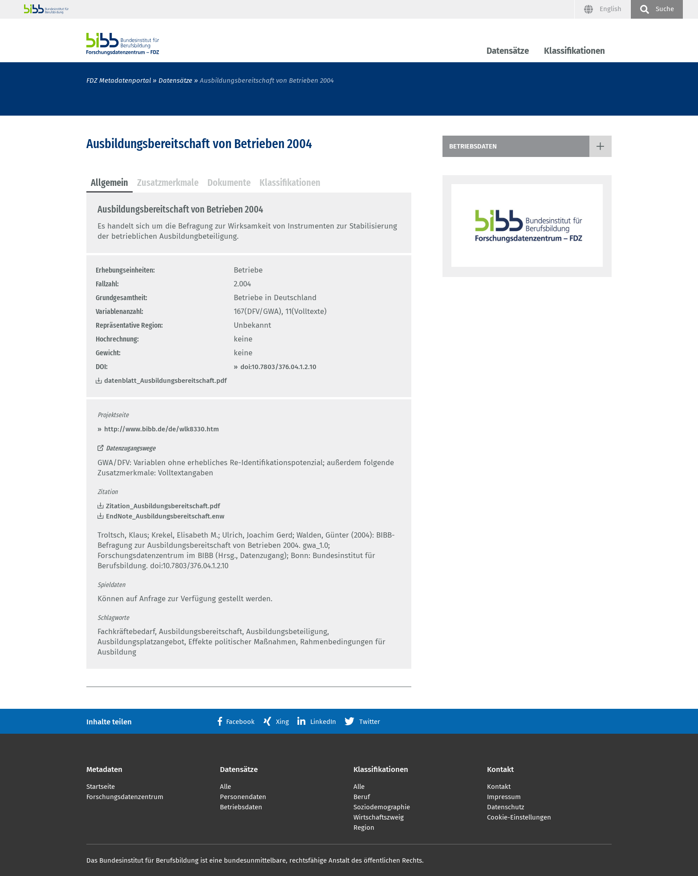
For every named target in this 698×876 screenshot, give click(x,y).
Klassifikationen (574, 51)
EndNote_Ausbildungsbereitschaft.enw (165, 516)
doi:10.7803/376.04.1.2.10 (278, 367)
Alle (225, 787)
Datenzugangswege (130, 448)
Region (363, 828)
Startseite (100, 787)
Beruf (361, 797)
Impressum (504, 797)
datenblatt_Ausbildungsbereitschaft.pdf (165, 381)
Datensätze (508, 51)
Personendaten (243, 797)
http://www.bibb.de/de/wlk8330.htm (161, 429)
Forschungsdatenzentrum (124, 797)
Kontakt (499, 787)
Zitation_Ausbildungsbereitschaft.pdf (163, 506)
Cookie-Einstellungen (519, 817)
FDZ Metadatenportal (118, 80)
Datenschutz (505, 807)
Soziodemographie (381, 807)
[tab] (109, 183)
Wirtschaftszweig (378, 817)
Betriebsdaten (473, 146)
